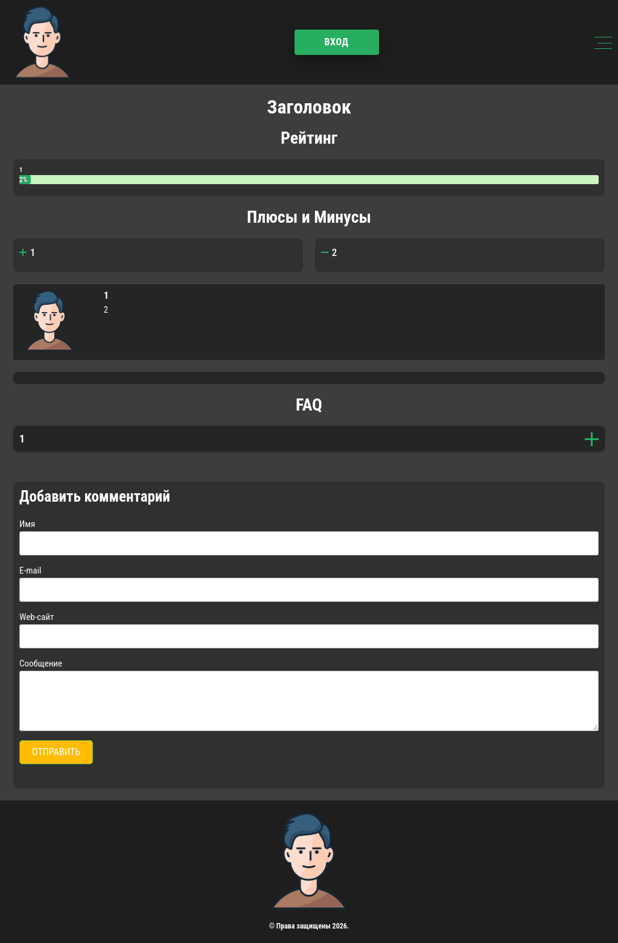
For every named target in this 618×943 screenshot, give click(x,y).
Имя (27, 524)
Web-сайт (36, 617)
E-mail (30, 570)
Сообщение (40, 663)
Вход (336, 42)
